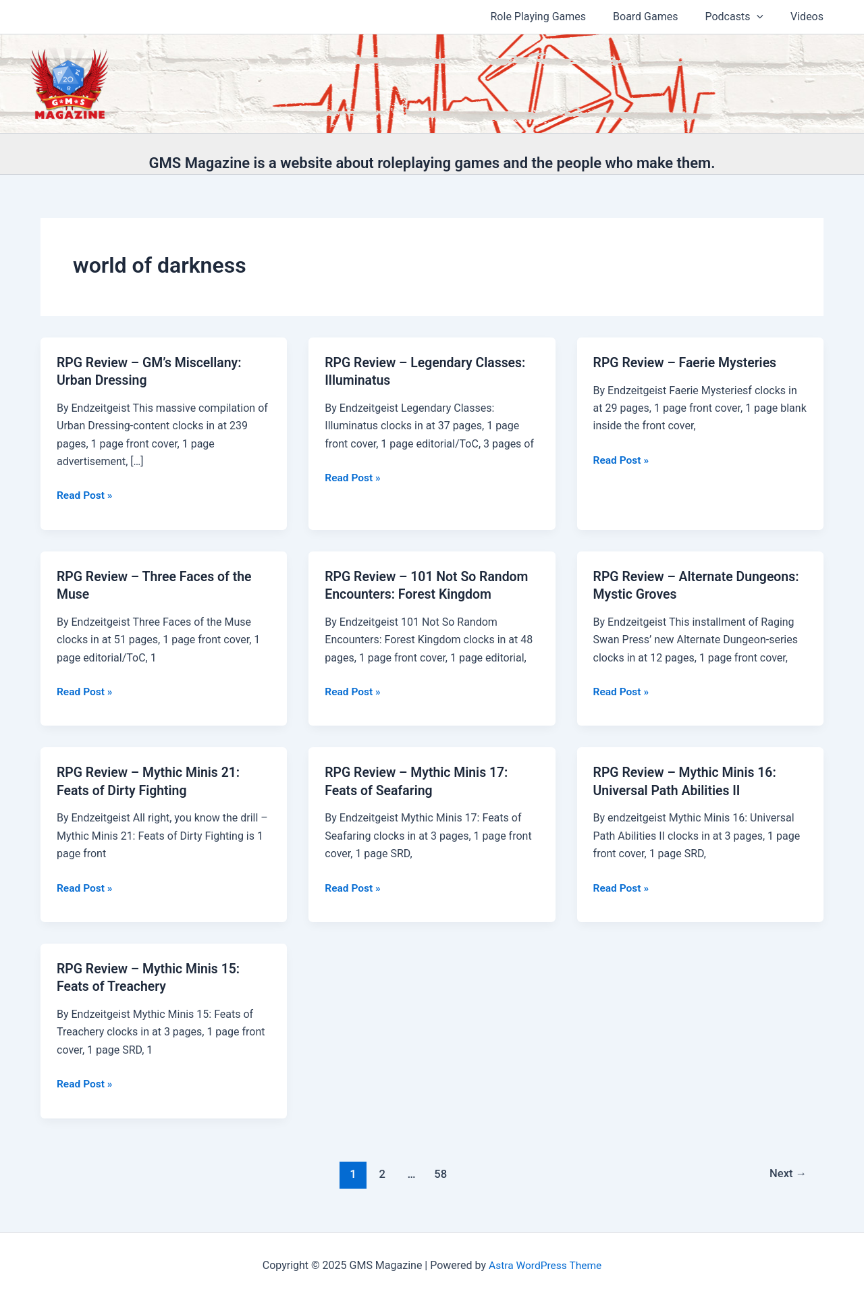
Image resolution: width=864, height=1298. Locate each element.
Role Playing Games (557, 16)
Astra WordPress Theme (545, 1264)
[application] (765, 17)
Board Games (658, 16)
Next (787, 1172)
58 (439, 1172)
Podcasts (742, 17)
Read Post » (85, 495)
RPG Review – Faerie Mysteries (687, 362)
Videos (809, 16)
